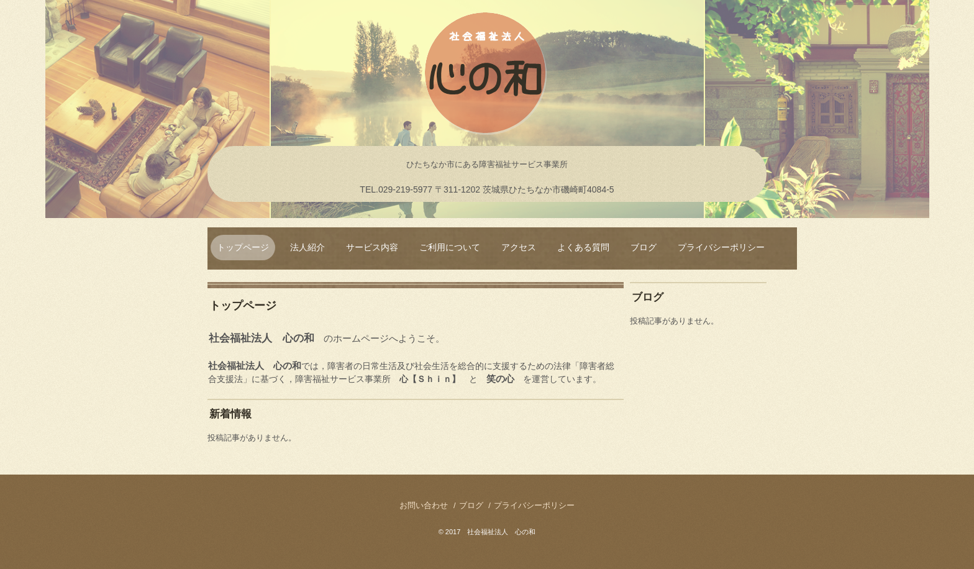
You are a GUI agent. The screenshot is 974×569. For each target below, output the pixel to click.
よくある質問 (583, 247)
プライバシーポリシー (721, 247)
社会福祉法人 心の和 (487, 74)
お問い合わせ (423, 505)
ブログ (643, 247)
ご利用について (449, 247)
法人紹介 (307, 247)
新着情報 (230, 414)
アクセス (518, 247)
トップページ (243, 247)
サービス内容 (372, 247)
